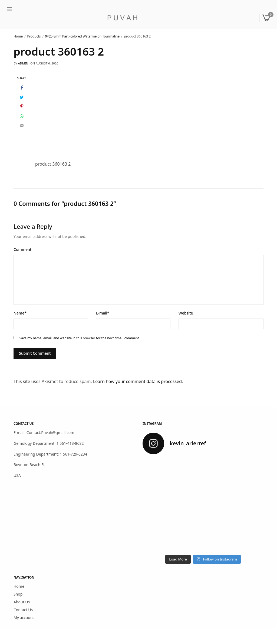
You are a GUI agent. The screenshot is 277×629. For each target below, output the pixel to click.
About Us (22, 601)
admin (23, 63)
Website (186, 313)
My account (24, 617)
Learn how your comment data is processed (137, 381)
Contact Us (23, 609)
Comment (22, 249)
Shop (18, 594)
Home (19, 586)
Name (20, 313)
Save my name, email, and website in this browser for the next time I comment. (79, 338)
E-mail (102, 313)
